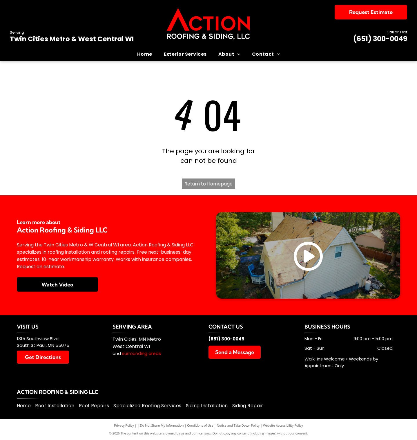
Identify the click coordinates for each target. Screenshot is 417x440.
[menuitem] (144, 54)
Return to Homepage (208, 184)
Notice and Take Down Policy (238, 425)
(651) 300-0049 (380, 39)
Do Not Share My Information (162, 425)
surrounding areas (141, 353)
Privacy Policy (124, 425)
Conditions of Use (200, 425)
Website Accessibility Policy (283, 425)
